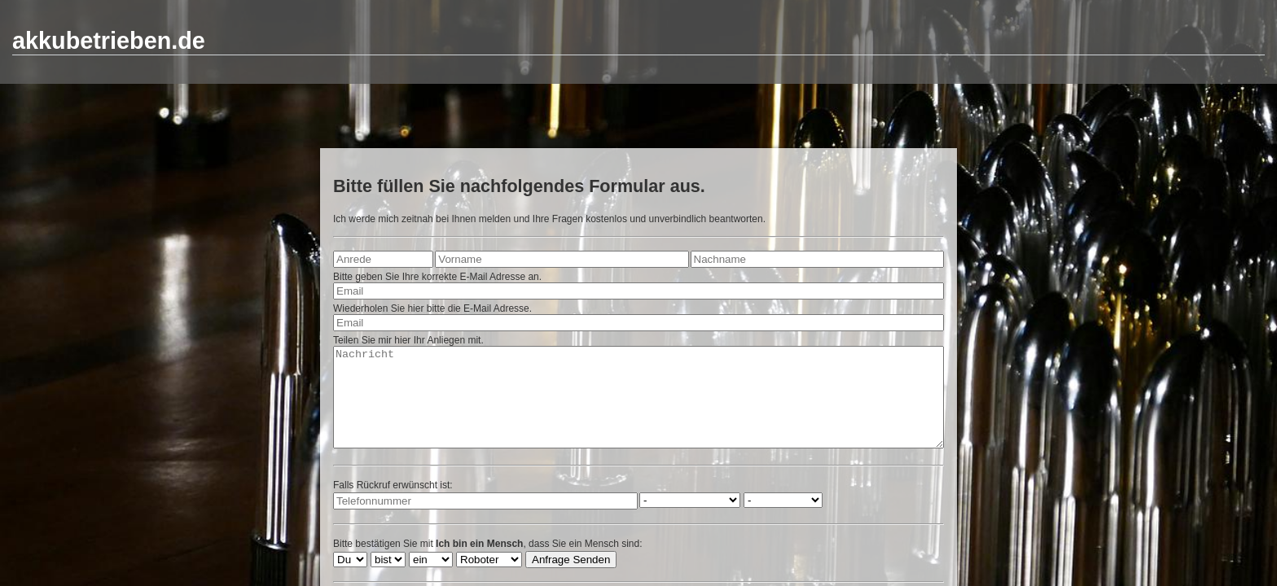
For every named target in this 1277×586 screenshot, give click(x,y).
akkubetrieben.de (108, 41)
